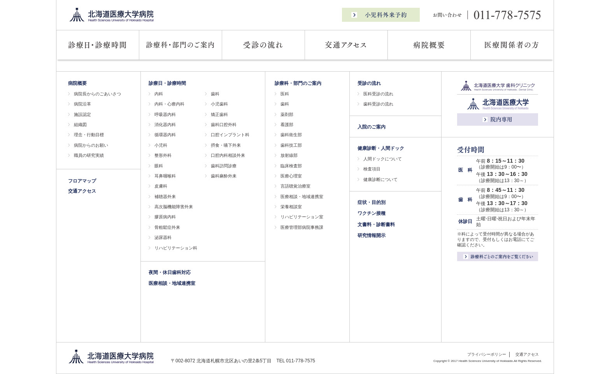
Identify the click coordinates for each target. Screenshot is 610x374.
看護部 (286, 124)
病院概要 (77, 83)
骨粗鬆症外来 (167, 227)
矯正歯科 (219, 114)
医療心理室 (291, 176)
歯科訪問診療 (224, 165)
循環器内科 (165, 134)
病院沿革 (82, 104)
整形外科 (163, 155)
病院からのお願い (91, 145)
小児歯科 (219, 104)
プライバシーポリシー (486, 354)
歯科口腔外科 (224, 124)
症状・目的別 (372, 202)
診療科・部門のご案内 (298, 83)
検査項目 (371, 169)
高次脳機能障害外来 (173, 206)
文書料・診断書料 (376, 224)
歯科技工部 (291, 145)
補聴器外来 (165, 196)
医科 (284, 93)
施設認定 (82, 114)
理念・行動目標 (89, 134)
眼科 (158, 165)
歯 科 (465, 199)
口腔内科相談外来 (228, 155)
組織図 (80, 124)
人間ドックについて (382, 158)
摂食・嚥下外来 (226, 145)
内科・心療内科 (169, 104)
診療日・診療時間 (167, 83)
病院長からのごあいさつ (97, 93)
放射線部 (289, 155)
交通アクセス (82, 191)
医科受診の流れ (378, 93)
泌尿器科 (163, 237)
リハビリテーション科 (175, 248)
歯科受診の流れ (378, 104)
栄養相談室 (291, 206)
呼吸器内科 (165, 114)
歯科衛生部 (291, 134)
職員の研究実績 (89, 155)
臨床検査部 (291, 165)
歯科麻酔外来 (224, 176)
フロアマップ (82, 181)
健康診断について (380, 179)
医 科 (465, 170)
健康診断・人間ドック (381, 148)
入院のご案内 (372, 127)
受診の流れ (369, 83)
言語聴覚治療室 (295, 186)
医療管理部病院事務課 (301, 227)
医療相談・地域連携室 (172, 283)
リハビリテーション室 (301, 216)
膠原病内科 (165, 216)
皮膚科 (160, 186)
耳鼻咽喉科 (165, 176)
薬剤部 (286, 114)
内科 (158, 93)
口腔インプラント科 (230, 134)
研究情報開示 (372, 235)
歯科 (215, 93)
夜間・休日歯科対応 (170, 272)
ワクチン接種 (372, 213)
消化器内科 (165, 124)
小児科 (160, 145)
